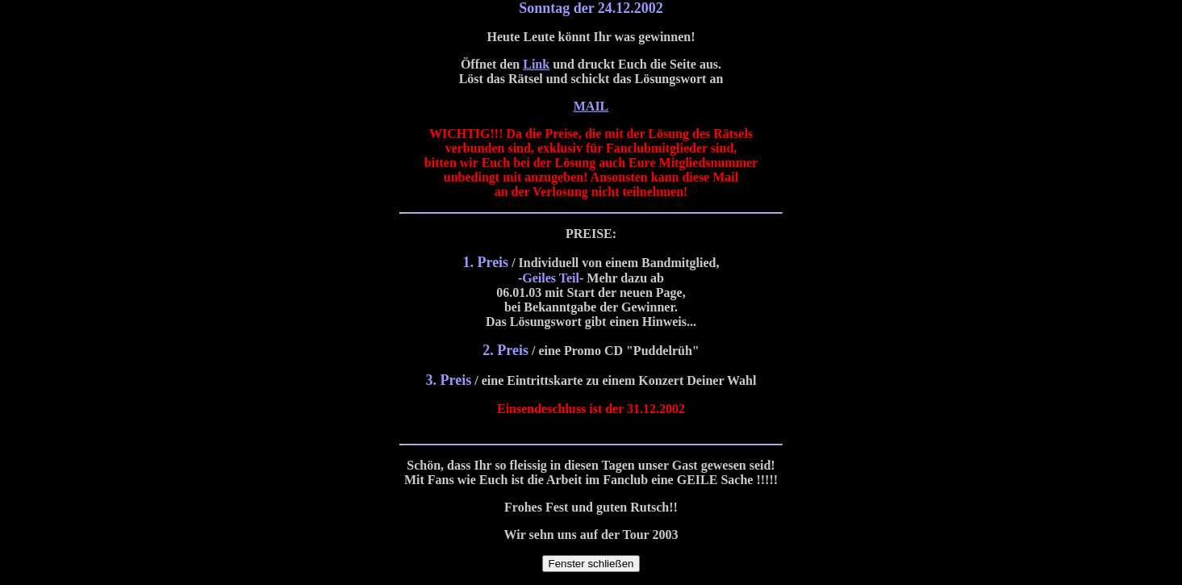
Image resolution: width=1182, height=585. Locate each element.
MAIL (591, 106)
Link (536, 64)
